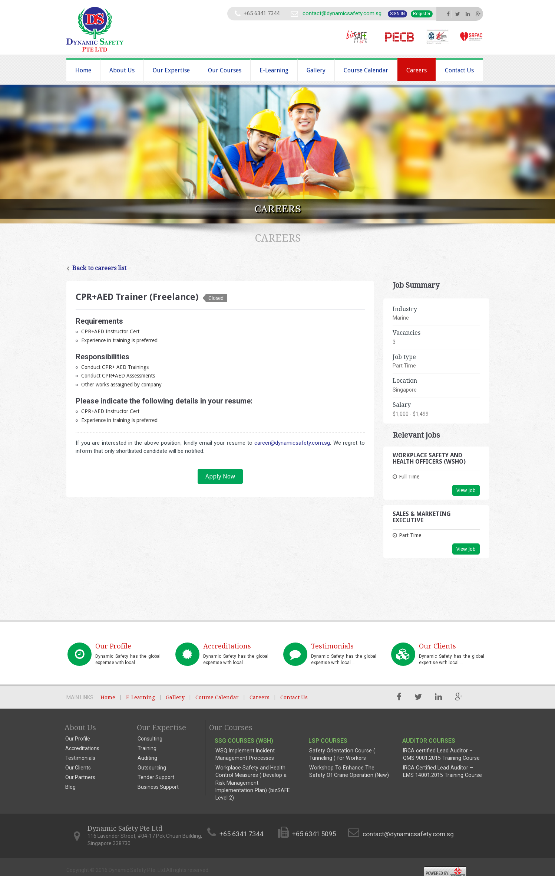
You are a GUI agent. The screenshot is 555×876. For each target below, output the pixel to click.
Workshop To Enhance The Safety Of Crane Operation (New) (349, 771)
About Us (122, 70)
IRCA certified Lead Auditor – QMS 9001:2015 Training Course (443, 754)
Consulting (150, 739)
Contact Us (459, 70)
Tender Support (156, 777)
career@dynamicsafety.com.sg (292, 442)
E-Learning (274, 70)
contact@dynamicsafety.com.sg (341, 13)
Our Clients (78, 768)
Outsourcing (152, 768)
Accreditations (82, 748)
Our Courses (224, 70)
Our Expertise (171, 70)
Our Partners (80, 777)
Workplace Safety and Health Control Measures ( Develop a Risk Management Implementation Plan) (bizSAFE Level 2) (255, 779)
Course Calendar (366, 70)
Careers (416, 70)
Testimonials (80, 758)
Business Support (158, 787)
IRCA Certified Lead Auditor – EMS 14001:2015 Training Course (443, 771)
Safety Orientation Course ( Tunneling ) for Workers (341, 754)
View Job (466, 490)
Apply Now (220, 476)
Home (83, 70)
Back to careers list (96, 268)
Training (147, 748)
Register (421, 13)
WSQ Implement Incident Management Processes (244, 754)
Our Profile (77, 739)
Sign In (397, 13)
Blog (70, 787)
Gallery (316, 70)
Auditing (147, 758)
